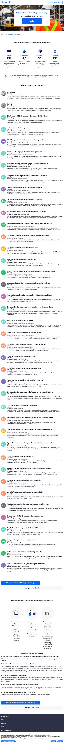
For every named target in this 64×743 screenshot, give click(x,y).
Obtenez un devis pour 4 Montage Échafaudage (20, 583)
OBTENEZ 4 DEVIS (31, 21)
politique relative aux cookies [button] (44, 735)
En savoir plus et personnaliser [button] (8, 741)
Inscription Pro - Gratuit (32, 588)
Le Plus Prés (3, 726)
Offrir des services (55, 2)
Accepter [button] (60, 741)
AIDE (2, 719)
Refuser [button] (53, 741)
